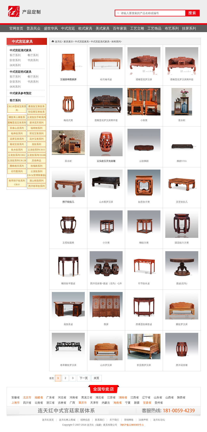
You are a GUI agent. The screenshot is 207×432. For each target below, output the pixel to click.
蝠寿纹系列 (17, 133)
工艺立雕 (137, 28)
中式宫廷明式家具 (20, 71)
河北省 (62, 397)
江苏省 (111, 397)
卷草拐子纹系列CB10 (17, 182)
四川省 (27, 402)
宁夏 (128, 402)
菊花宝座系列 (17, 144)
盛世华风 (51, 28)
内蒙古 (106, 402)
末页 (96, 378)
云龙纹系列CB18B (36, 155)
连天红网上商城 (67, 419)
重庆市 (83, 402)
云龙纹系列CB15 (36, 149)
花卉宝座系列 (36, 138)
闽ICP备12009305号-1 (132, 424)
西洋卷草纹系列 (36, 186)
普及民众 (34, 28)
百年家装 (120, 28)
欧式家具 (85, 28)
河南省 (74, 397)
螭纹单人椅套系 (17, 117)
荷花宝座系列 (36, 133)
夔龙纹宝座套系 (36, 106)
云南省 (39, 402)
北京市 (27, 397)
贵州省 (159, 402)
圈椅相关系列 (17, 166)
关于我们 (114, 419)
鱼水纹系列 (17, 149)
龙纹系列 (36, 144)
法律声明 (143, 419)
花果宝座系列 (17, 138)
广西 (72, 402)
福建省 (39, 397)
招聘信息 (85, 419)
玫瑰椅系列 (36, 166)
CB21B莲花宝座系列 (17, 108)
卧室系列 (15, 60)
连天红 (58, 41)
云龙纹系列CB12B (17, 160)
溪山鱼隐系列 (36, 180)
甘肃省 (147, 402)
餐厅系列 (33, 55)
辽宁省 (146, 397)
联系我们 (99, 419)
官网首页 (16, 28)
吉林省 (62, 402)
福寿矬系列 (36, 128)
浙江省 (50, 402)
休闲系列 (15, 65)
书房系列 (33, 60)
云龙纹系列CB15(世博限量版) (36, 173)
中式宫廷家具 (82, 41)
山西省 (169, 397)
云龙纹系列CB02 (16, 155)
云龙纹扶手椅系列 (36, 117)
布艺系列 (172, 28)
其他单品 (36, 160)
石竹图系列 (17, 171)
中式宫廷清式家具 (20, 50)
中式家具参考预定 (20, 93)
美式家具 (103, 28)
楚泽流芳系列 (36, 122)
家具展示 (68, 41)
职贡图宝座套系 (36, 111)
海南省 (117, 402)
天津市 (94, 402)
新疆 (136, 402)
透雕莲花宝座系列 (17, 122)
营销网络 (128, 419)
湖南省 (123, 397)
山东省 (158, 397)
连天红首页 (48, 419)
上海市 (15, 402)
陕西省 (181, 397)
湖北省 (100, 397)
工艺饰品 (154, 28)
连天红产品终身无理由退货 (35, 410)
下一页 (84, 378)
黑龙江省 (86, 397)
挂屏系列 (189, 28)
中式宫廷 (68, 28)
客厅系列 (15, 55)
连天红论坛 (159, 419)
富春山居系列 (17, 128)
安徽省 (15, 397)
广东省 (50, 397)
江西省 (135, 397)
